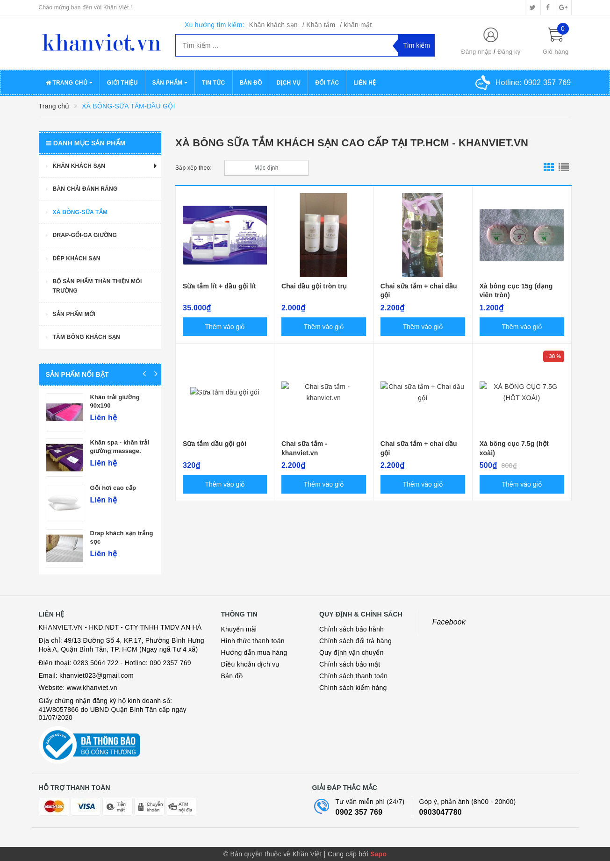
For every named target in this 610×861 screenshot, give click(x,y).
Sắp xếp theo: (193, 168)
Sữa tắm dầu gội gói (214, 443)
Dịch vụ (288, 82)
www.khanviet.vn (92, 687)
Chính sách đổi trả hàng (355, 641)
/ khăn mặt (356, 25)
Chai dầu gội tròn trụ (314, 286)
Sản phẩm (170, 82)
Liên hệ (364, 82)
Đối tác (327, 82)
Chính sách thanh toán (353, 676)
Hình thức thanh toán (253, 641)
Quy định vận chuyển (351, 652)
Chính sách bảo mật (349, 664)
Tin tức (213, 82)
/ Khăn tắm (318, 25)
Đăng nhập (476, 51)
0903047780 (440, 812)
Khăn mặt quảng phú (66, 442)
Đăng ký (508, 51)
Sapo (378, 854)
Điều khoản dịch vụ (250, 664)
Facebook (449, 622)
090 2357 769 (170, 663)
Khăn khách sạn (273, 25)
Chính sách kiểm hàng (353, 687)
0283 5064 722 (96, 663)
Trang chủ (69, 82)
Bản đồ (251, 82)
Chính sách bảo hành (351, 629)
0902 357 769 (359, 812)
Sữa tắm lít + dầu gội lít (219, 286)
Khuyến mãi (239, 629)
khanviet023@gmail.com (96, 675)
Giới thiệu (122, 82)
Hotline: (533, 82)
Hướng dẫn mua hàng (254, 652)
